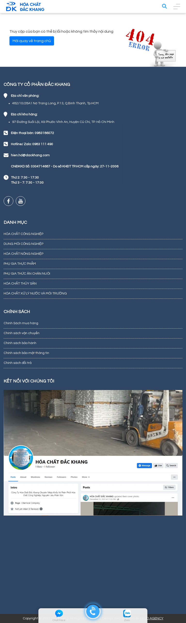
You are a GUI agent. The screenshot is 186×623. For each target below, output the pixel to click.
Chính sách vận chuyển (21, 333)
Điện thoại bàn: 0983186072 (32, 133)
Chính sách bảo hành (20, 343)
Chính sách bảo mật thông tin (26, 353)
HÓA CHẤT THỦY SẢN (20, 283)
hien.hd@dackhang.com (30, 155)
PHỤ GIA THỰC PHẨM (20, 263)
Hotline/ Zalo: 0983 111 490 (32, 144)
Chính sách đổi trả (17, 363)
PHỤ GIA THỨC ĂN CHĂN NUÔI (27, 273)
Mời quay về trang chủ (32, 41)
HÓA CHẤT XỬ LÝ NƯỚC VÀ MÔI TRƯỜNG (35, 293)
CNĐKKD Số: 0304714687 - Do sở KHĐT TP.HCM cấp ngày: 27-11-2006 (64, 166)
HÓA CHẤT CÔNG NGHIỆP (23, 234)
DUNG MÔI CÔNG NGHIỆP (23, 244)
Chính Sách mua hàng (21, 323)
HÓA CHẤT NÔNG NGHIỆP (23, 253)
